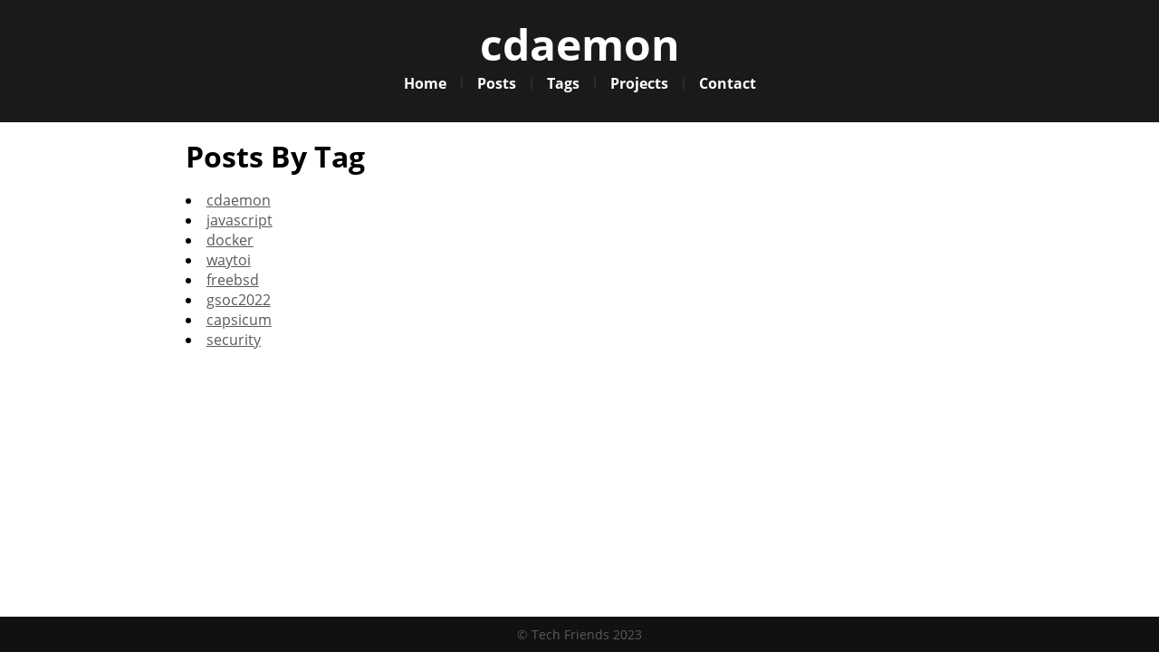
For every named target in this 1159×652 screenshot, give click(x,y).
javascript (239, 220)
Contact (727, 83)
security (233, 340)
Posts (496, 83)
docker (230, 240)
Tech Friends (570, 634)
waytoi (228, 260)
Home (425, 83)
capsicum (239, 320)
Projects (639, 83)
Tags (563, 83)
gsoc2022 (238, 300)
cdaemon (580, 43)
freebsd (232, 280)
